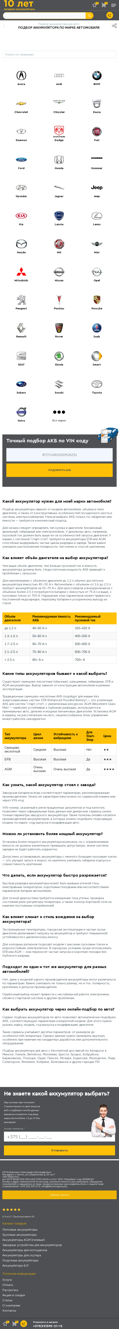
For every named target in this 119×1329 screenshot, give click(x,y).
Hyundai (21, 196)
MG (59, 252)
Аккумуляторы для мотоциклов (24, 1250)
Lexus (97, 224)
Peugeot (21, 308)
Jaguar (59, 196)
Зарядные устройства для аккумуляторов (32, 1245)
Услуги (7, 1280)
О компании (11, 1305)
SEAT (21, 364)
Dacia (97, 112)
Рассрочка (10, 1290)
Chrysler (59, 112)
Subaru (21, 392)
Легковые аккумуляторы (19, 1229)
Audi (59, 84)
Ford (21, 168)
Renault (21, 336)
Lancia (59, 224)
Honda (59, 168)
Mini (96, 252)
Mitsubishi (21, 280)
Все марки (59, 420)
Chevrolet (21, 112)
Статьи (7, 1300)
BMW (97, 84)
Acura (21, 84)
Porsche (97, 308)
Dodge (59, 140)
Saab (97, 336)
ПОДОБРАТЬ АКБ (59, 470)
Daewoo (21, 140)
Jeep (97, 196)
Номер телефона (14, 1128)
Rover (59, 336)
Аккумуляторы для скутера (21, 1255)
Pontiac (59, 308)
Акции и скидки (13, 1295)
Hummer (96, 168)
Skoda (59, 364)
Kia (21, 224)
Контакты (9, 1310)
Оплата (7, 1285)
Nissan (59, 280)
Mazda (21, 252)
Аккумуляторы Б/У (15, 1265)
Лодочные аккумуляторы (20, 1260)
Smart (97, 364)
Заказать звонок (59, 1195)
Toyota (97, 392)
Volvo (21, 420)
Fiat (96, 140)
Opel (97, 280)
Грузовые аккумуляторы (19, 1235)
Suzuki (59, 392)
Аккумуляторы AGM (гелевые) (23, 1240)
